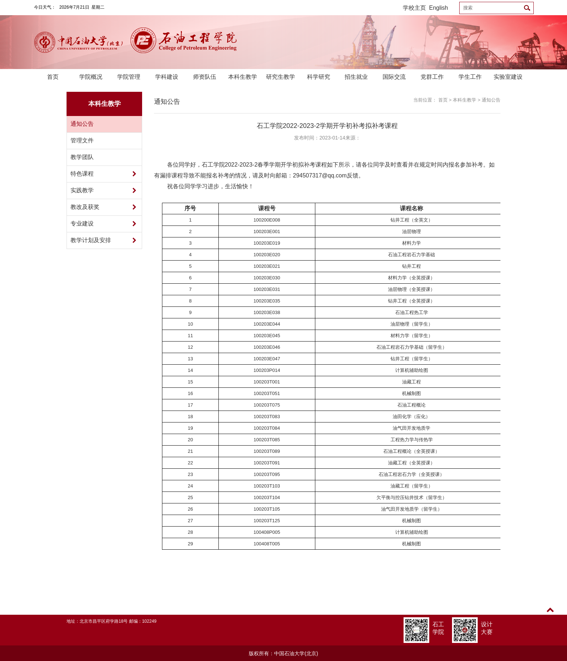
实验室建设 (508, 77)
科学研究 (318, 77)
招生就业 (356, 77)
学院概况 (90, 77)
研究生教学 (280, 77)
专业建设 (82, 223)
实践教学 (82, 190)
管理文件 (82, 140)
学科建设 (166, 77)
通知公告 (82, 124)
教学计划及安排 (91, 240)
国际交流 (394, 77)
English (438, 8)
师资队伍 (204, 77)
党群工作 (432, 77)
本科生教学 (242, 77)
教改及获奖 (85, 207)
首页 (53, 77)
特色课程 (82, 174)
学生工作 (470, 77)
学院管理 (128, 77)
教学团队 (82, 157)
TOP (550, 614)
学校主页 (414, 8)
